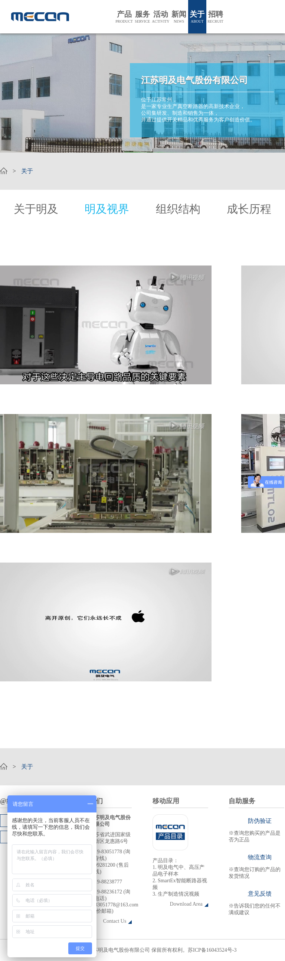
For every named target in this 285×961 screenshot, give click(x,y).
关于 (197, 16)
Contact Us (115, 921)
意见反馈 (260, 893)
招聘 (215, 16)
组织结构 (178, 209)
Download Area (186, 904)
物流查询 (260, 857)
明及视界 (107, 209)
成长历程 (249, 209)
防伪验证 (260, 821)
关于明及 (36, 209)
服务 (142, 16)
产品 (124, 16)
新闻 (179, 16)
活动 (160, 16)
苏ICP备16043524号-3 (212, 950)
